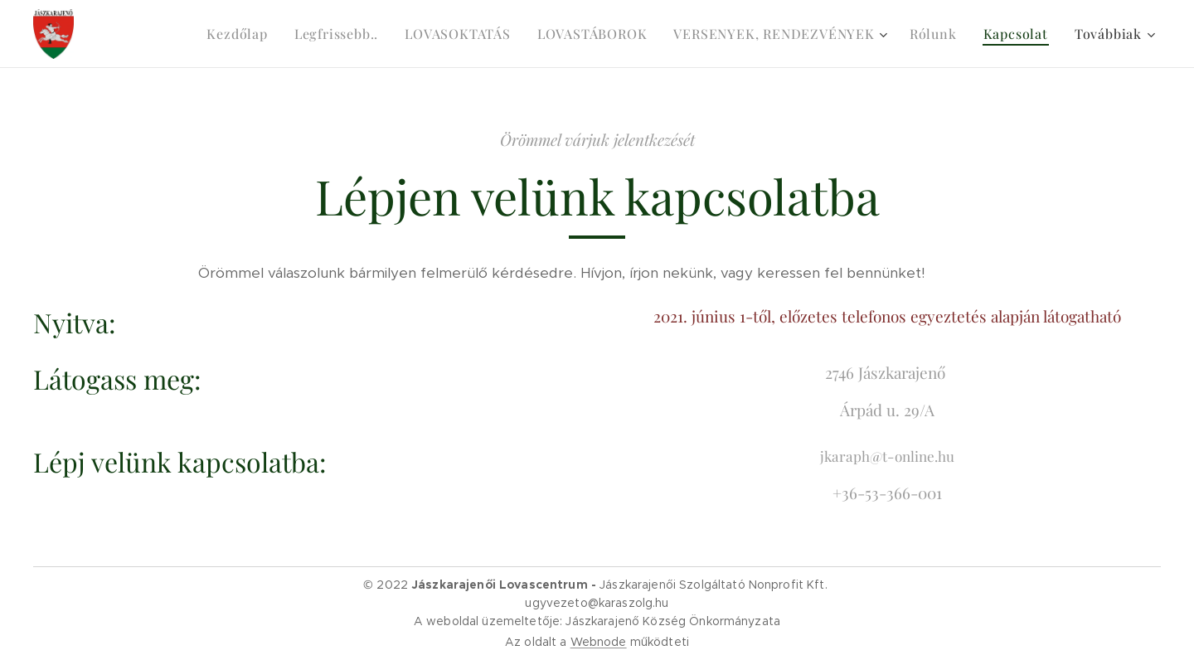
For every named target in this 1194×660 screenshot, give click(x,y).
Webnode (598, 641)
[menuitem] (241, 34)
